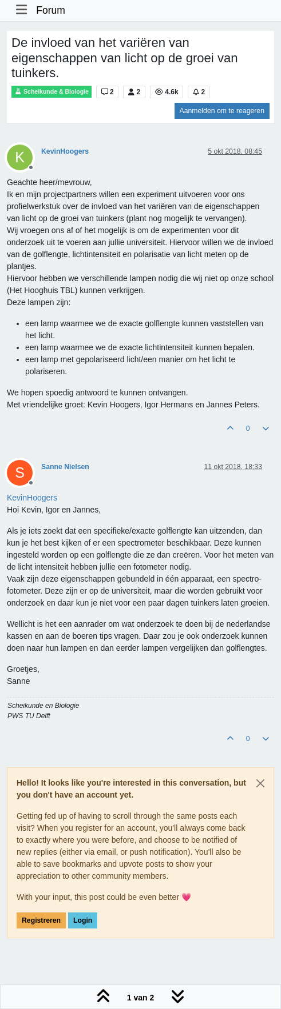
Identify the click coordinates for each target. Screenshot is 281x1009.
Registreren (41, 920)
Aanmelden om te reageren (222, 111)
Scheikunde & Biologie (51, 91)
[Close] (260, 783)
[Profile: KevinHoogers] (32, 497)
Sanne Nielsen (65, 467)
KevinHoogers (65, 151)
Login (82, 920)
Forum (50, 10)
